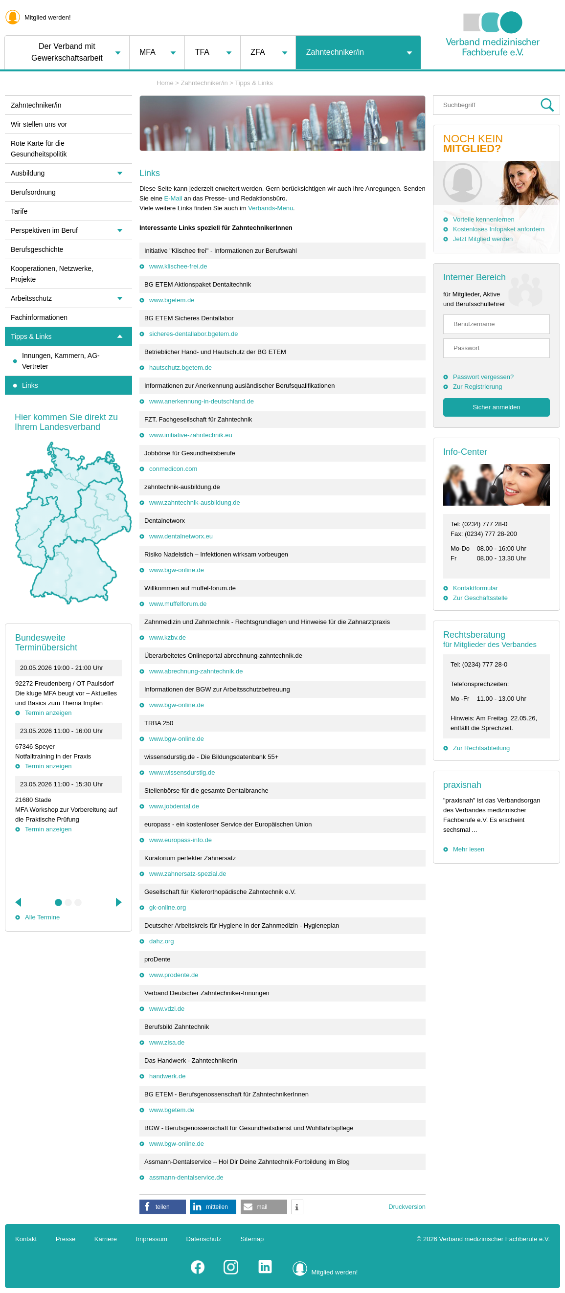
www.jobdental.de (174, 806)
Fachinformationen (39, 317)
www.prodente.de (173, 975)
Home (165, 83)
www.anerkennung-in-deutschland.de (201, 401)
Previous (19, 902)
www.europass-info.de (180, 840)
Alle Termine (42, 917)
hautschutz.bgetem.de (180, 367)
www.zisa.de (166, 1042)
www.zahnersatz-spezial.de (187, 873)
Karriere (105, 1239)
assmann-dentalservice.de (186, 1177)
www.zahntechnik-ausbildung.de (194, 502)
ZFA (257, 52)
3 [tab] (78, 903)
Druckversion (407, 1206)
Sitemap (252, 1239)
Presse (65, 1239)
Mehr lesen (468, 849)
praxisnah (462, 785)
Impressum (151, 1239)
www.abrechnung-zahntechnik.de (196, 671)
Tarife (19, 211)
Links (30, 385)
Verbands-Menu (270, 208)
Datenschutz (204, 1239)
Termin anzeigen (48, 712)
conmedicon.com (173, 468)
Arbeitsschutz (31, 298)
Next (118, 902)
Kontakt (26, 1239)
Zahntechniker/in (335, 52)
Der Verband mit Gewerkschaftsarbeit (67, 52)
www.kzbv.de (167, 637)
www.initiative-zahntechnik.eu (190, 435)
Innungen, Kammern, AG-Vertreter (61, 361)
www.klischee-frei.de (178, 266)
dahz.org (161, 941)
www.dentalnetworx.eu (181, 536)
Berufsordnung (33, 192)
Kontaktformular (475, 588)
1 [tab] (59, 903)
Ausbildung (28, 173)
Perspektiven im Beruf (44, 230)
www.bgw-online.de (176, 570)
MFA (147, 52)
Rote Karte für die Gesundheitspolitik (39, 148)
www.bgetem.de (172, 300)
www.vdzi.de (166, 1008)
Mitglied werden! (47, 17)
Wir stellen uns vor (39, 124)
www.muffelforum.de (178, 603)
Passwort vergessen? (483, 376)
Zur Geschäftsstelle (480, 598)
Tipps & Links (254, 83)
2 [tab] (68, 903)
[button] (162, 1207)
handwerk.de (167, 1076)
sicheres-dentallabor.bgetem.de (193, 333)
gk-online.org (167, 907)
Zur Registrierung (477, 386)
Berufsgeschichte (37, 249)
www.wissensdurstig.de (182, 772)
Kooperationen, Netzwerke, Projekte (52, 274)
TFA (202, 52)
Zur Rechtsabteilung (481, 748)
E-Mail (173, 198)
